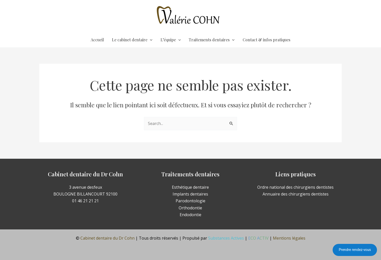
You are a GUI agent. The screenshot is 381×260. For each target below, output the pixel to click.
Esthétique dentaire (190, 187)
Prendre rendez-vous (355, 250)
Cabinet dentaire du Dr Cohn (107, 238)
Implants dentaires (190, 194)
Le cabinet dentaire (132, 39)
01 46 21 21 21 (85, 201)
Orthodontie (190, 208)
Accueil (97, 39)
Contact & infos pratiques (266, 39)
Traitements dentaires (212, 39)
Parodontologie (190, 201)
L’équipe (171, 39)
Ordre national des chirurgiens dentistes (295, 187)
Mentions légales (289, 238)
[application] (149, 39)
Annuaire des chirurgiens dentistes (296, 194)
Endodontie (190, 214)
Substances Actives (226, 238)
